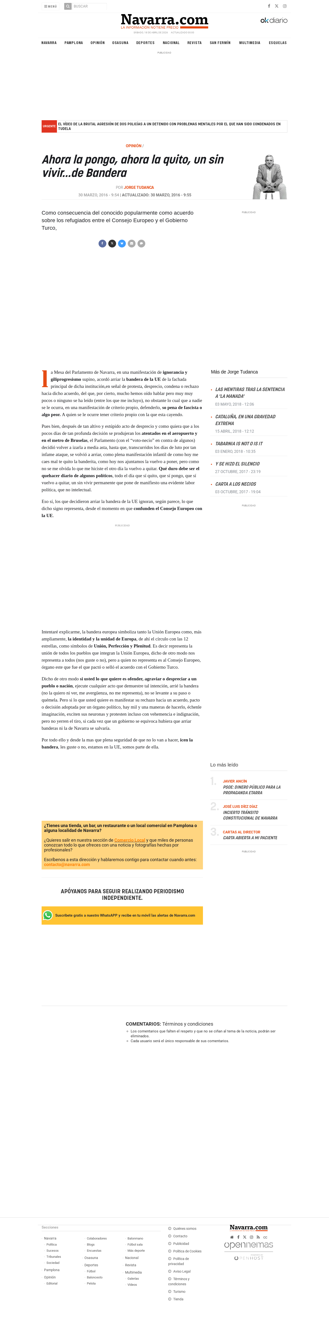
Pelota (91, 1283)
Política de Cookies (187, 1251)
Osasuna (120, 42)
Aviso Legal (182, 1271)
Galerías (133, 1278)
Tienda (178, 1299)
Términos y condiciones (187, 1024)
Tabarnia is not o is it (238, 444)
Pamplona (73, 42)
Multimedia (249, 42)
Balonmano (135, 1238)
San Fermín (220, 42)
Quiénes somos (184, 1229)
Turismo (179, 1292)
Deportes (145, 42)
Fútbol (91, 1271)
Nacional (171, 42)
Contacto (180, 1236)
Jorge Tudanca (139, 187)
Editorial (51, 1283)
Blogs (91, 1244)
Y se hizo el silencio (237, 464)
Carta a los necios (235, 484)
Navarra (49, 42)
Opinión (98, 42)
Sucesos (52, 1250)
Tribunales (53, 1256)
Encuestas (94, 1250)
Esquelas (278, 42)
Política (51, 1244)
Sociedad (52, 1263)
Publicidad (181, 1244)
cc (265, 1237)
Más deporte (136, 1250)
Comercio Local (129, 840)
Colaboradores (97, 1238)
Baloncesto (94, 1277)
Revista (194, 42)
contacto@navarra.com (67, 864)
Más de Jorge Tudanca (234, 371)
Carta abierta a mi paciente (250, 838)
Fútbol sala (135, 1244)
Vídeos (132, 1284)
